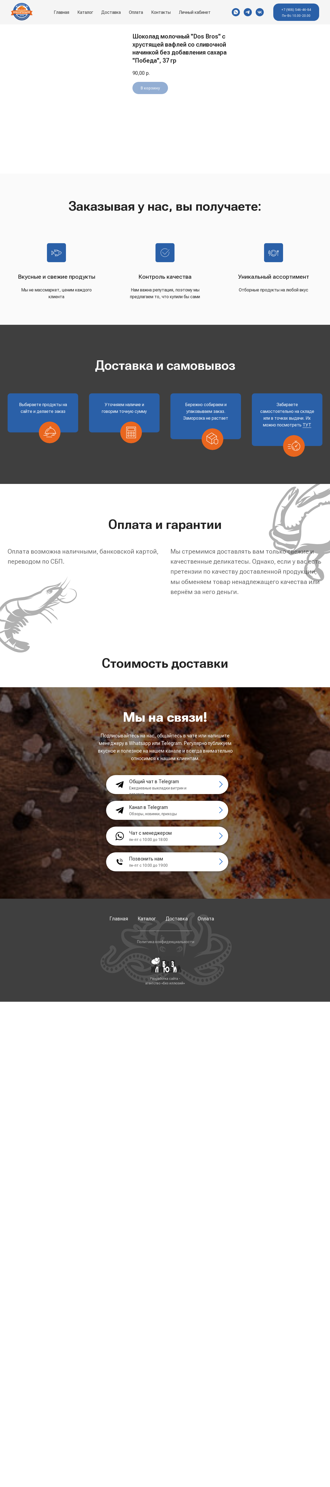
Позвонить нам (146, 859)
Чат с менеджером (150, 833)
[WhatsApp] (236, 12)
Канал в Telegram (148, 807)
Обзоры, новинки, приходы (153, 814)
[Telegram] (248, 12)
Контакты (161, 12)
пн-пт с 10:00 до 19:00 (148, 865)
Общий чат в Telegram (154, 781)
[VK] (260, 12)
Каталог (85, 12)
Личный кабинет (195, 12)
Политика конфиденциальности (165, 942)
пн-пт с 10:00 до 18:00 (148, 839)
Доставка (111, 12)
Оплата (136, 12)
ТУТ (307, 425)
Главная (61, 12)
